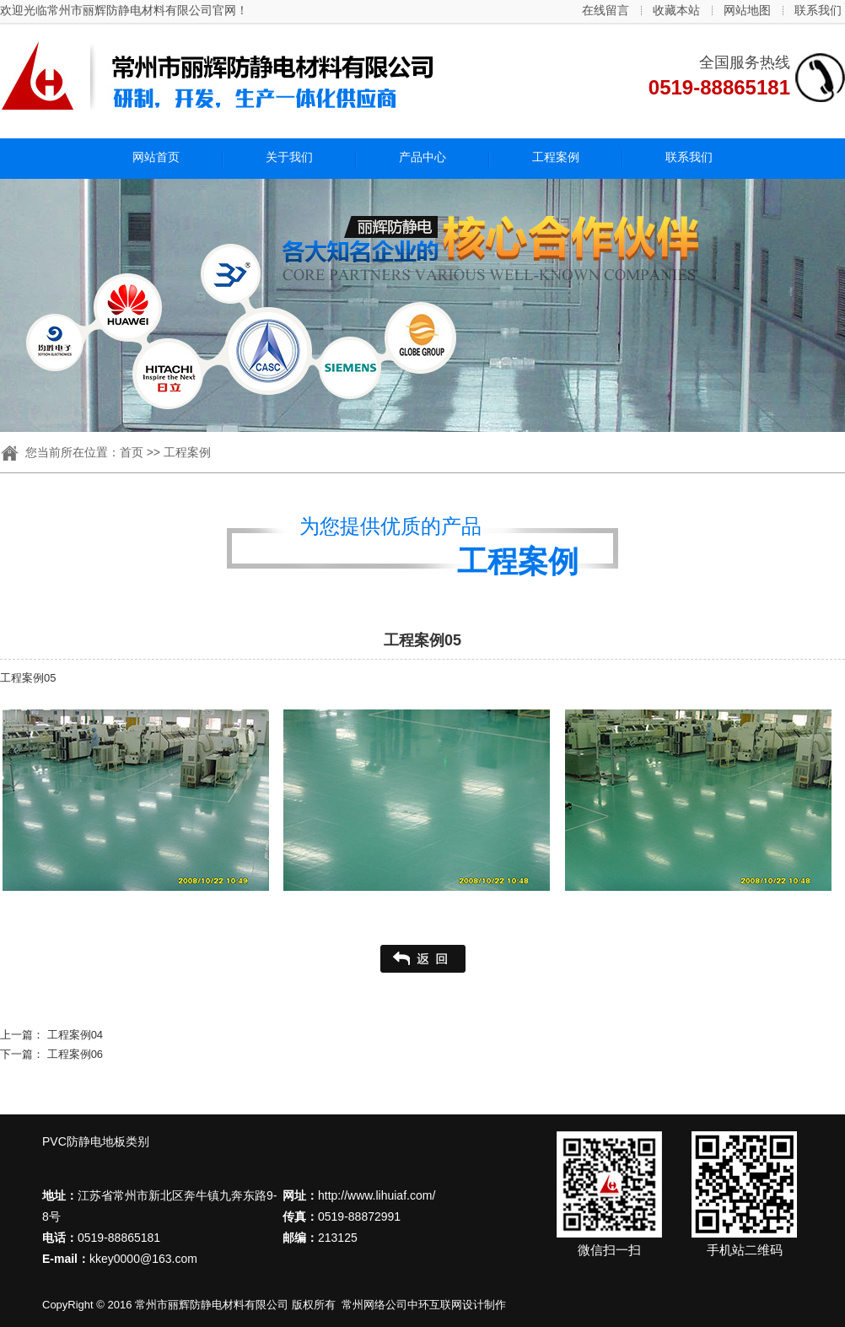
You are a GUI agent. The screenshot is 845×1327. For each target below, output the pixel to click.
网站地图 (747, 10)
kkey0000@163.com (143, 1258)
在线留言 (605, 10)
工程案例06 (75, 1054)
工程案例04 (75, 1034)
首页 (131, 452)
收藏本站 (676, 10)
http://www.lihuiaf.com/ (376, 1195)
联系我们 (818, 10)
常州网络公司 (374, 1304)
